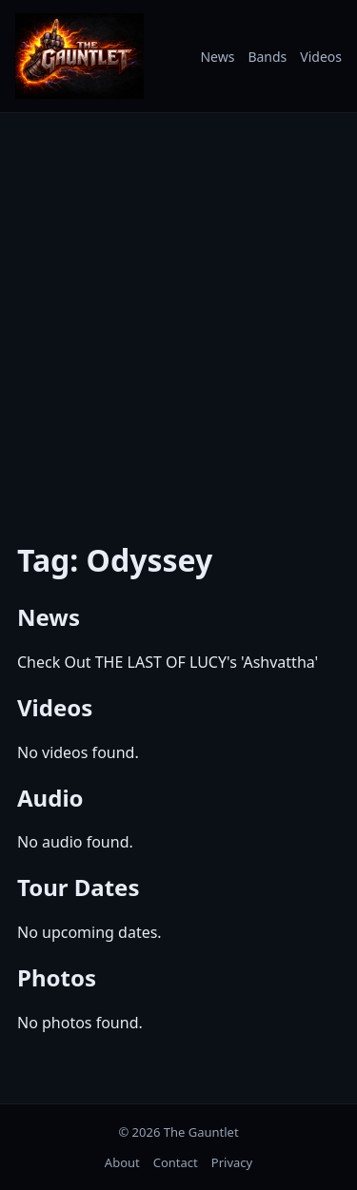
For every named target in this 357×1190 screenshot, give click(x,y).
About (122, 1162)
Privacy (231, 1162)
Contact (175, 1162)
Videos (321, 57)
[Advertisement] (178, 314)
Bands (267, 57)
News (217, 57)
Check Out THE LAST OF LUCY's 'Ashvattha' (167, 662)
